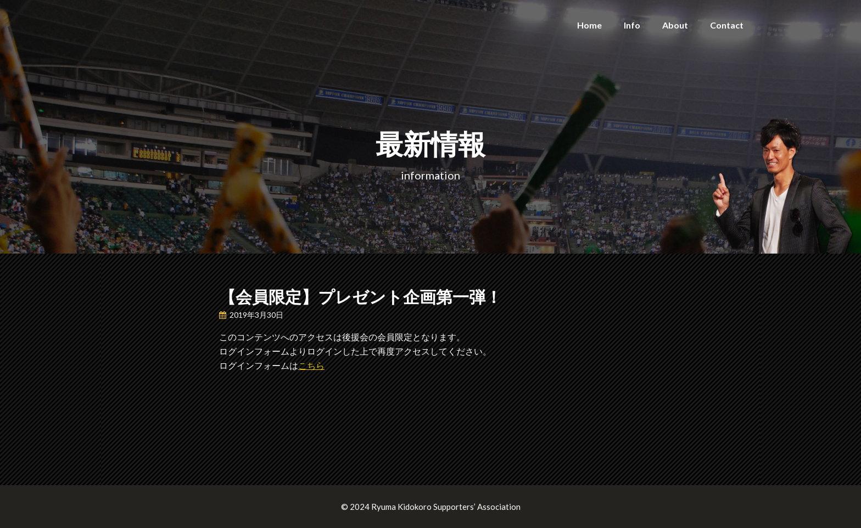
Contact (726, 25)
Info (632, 25)
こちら (311, 365)
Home (589, 25)
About (675, 25)
